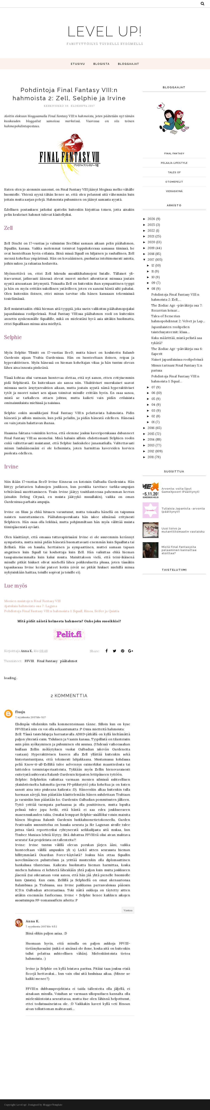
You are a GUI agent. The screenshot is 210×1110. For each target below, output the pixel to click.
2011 (151, 457)
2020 (151, 242)
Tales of (174, 172)
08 (153, 289)
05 (153, 399)
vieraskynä (174, 191)
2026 (151, 219)
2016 (151, 428)
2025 (151, 225)
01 (153, 422)
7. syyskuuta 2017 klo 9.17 (30, 717)
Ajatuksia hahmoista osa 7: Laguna (30, 606)
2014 (151, 439)
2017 (151, 259)
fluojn (20, 712)
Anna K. (32, 921)
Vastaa (128, 910)
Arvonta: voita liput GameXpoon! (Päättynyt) (180, 490)
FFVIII (29, 661)
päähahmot (69, 661)
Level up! (105, 29)
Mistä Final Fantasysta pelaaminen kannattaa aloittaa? (179, 550)
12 (153, 265)
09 (154, 283)
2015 (151, 434)
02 (153, 416)
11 (153, 271)
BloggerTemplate (52, 1104)
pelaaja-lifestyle (174, 163)
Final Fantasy (47, 661)
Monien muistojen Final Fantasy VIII (32, 601)
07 (153, 387)
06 (154, 393)
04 (154, 405)
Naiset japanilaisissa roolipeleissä (177, 359)
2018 (151, 254)
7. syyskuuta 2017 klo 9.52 (41, 926)
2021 (151, 236)
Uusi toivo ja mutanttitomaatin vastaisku (183, 530)
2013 (151, 445)
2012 (151, 451)
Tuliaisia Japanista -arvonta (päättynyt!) (183, 510)
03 (154, 410)
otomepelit (174, 182)
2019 (151, 248)
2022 (151, 231)
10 (153, 277)
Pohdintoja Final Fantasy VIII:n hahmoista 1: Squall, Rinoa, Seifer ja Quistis (61, 611)
